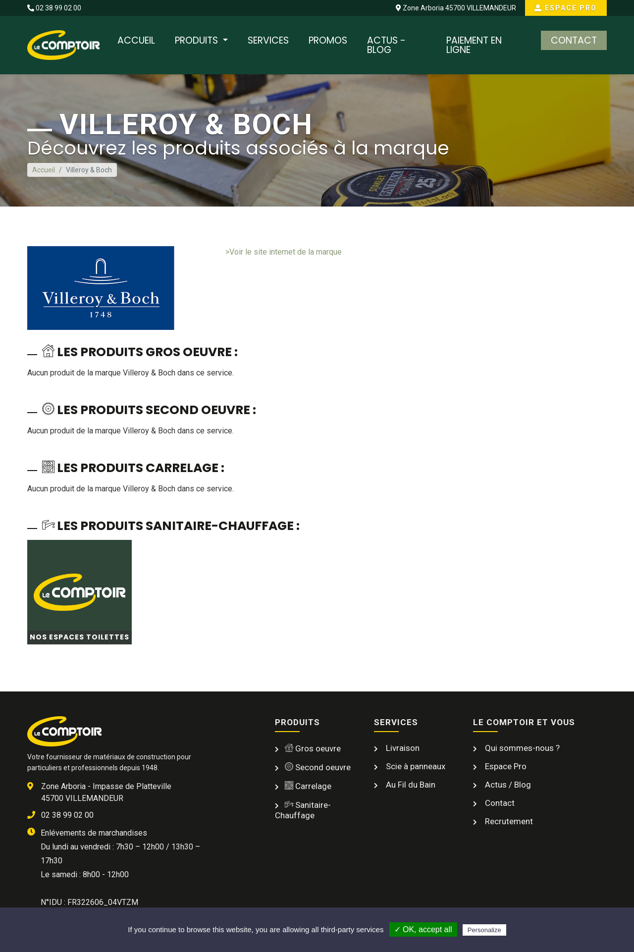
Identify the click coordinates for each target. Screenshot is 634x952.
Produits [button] (197, 40)
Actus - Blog (386, 45)
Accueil (136, 40)
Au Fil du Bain (409, 784)
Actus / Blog (507, 784)
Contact (574, 40)
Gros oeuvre (313, 748)
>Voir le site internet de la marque (283, 252)
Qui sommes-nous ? (521, 747)
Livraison (402, 747)
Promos (328, 40)
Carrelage (308, 786)
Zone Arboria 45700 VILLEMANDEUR (455, 8)
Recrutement (508, 821)
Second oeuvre (318, 767)
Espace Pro (565, 8)
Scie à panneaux (414, 766)
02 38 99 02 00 (54, 8)
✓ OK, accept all (423, 929)
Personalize (484, 930)
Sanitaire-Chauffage (303, 809)
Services (268, 40)
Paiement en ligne (474, 45)
